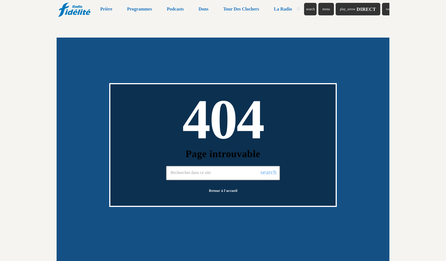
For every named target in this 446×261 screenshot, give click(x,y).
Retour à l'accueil (223, 191)
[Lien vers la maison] (75, 9)
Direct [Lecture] (358, 9)
